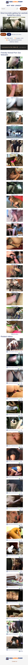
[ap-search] (10, 8)
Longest (18, 5)
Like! (3, 34)
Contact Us (14, 661)
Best (8, 5)
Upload (23, 9)
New (12, 5)
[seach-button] (17, 8)
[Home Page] (14, 2)
